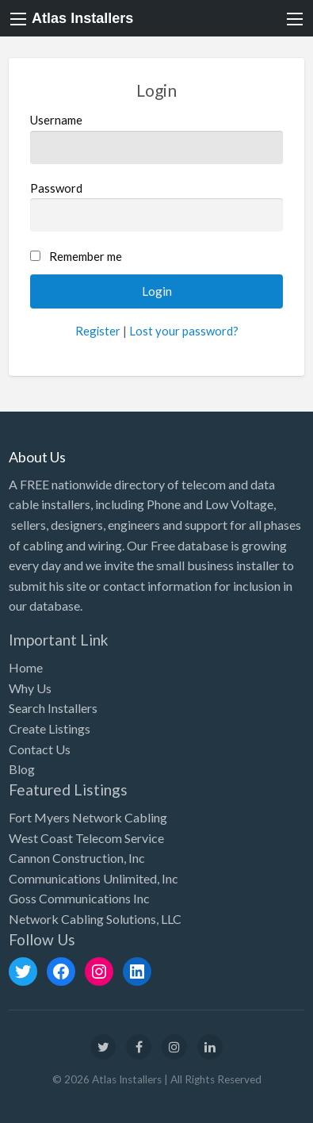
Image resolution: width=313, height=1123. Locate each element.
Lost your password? (184, 331)
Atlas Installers (82, 18)
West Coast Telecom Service (86, 837)
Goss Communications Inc (79, 898)
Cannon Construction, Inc (77, 857)
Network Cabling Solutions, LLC (95, 918)
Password (157, 206)
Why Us (30, 688)
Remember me (85, 256)
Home (26, 667)
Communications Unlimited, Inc (93, 878)
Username (157, 138)
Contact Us (40, 749)
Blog (22, 768)
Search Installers (53, 707)
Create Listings (49, 728)
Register (97, 331)
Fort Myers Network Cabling (88, 817)
